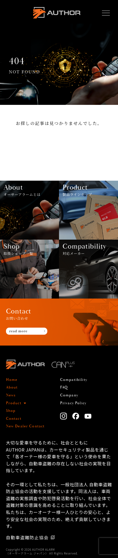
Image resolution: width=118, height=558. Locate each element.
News (11, 395)
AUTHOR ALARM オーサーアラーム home (56, 13)
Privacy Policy (73, 403)
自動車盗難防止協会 (27, 537)
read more (18, 331)
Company (69, 395)
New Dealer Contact (25, 426)
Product (13, 403)
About (12, 387)
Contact (13, 419)
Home (12, 380)
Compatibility (73, 380)
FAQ (64, 387)
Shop (11, 411)
